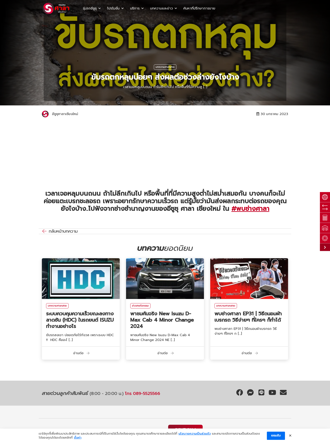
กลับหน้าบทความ (63, 231)
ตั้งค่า (77, 438)
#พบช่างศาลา (250, 209)
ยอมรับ (276, 435)
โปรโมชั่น (113, 8)
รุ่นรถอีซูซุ (90, 8)
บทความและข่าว (161, 8)
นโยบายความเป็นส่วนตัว (194, 434)
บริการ (135, 8)
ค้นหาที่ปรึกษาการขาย (199, 8)
